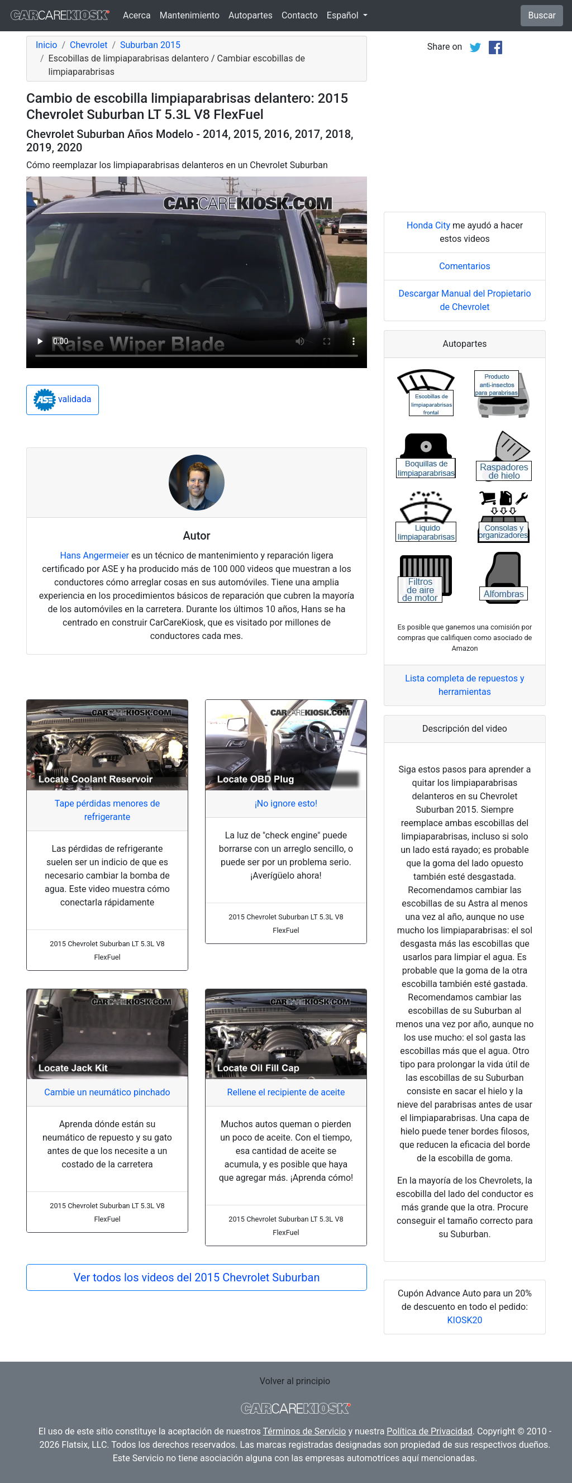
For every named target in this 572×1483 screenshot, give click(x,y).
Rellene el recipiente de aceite (286, 1092)
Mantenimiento (190, 15)
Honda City (428, 225)
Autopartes (250, 15)
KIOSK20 (465, 1320)
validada (63, 400)
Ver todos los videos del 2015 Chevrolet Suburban (197, 1277)
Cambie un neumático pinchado (107, 1092)
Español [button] (344, 15)
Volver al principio (295, 1381)
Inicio (46, 45)
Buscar (542, 15)
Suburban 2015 (150, 45)
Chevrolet (88, 45)
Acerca (137, 15)
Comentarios (464, 266)
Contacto (300, 15)
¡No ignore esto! (286, 803)
